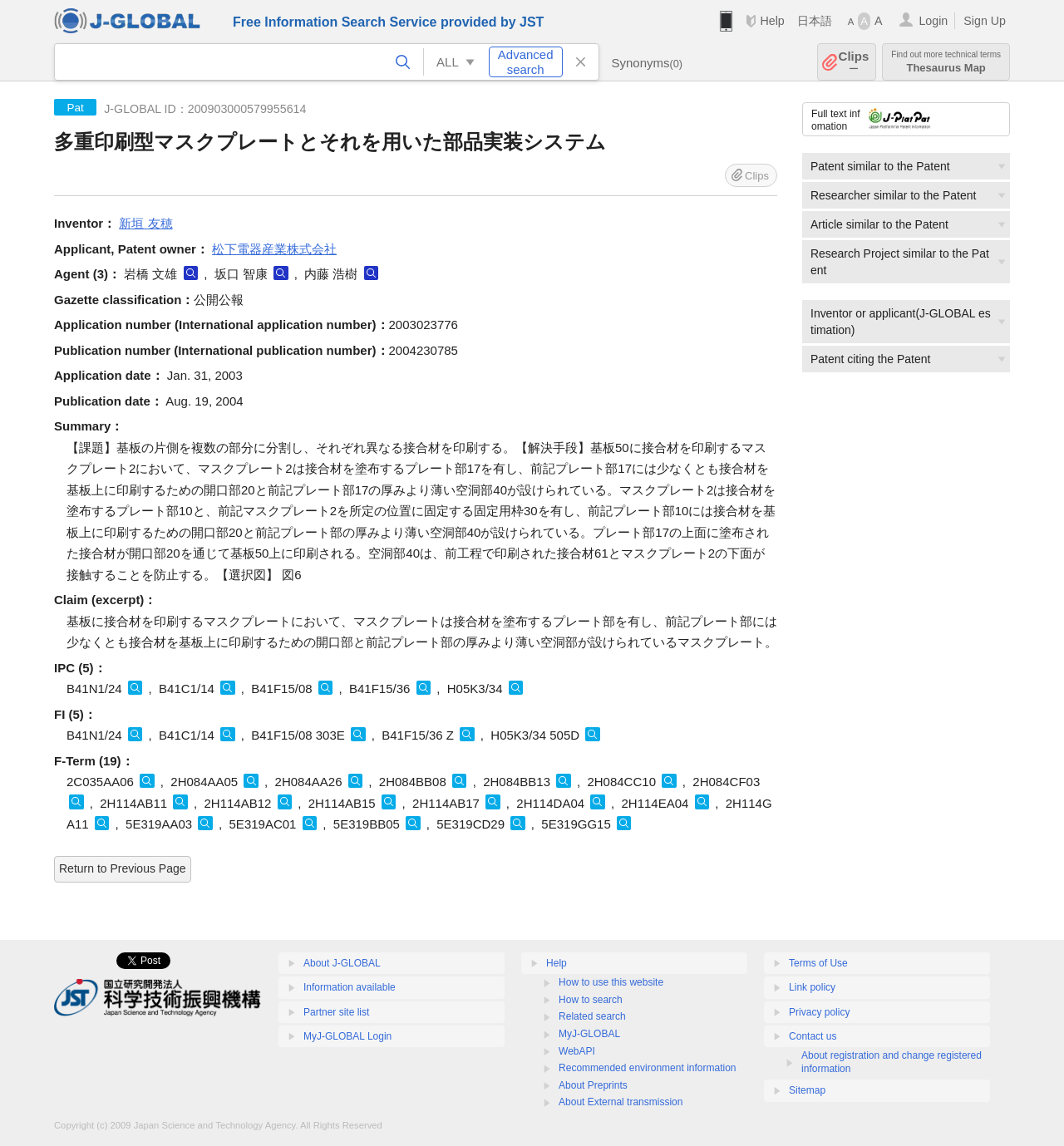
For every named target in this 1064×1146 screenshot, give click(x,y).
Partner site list (336, 1012)
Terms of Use (818, 963)
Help (772, 20)
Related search (592, 1016)
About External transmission (620, 1102)
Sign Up (984, 20)
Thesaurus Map (946, 62)
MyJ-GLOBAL (589, 1034)
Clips (854, 62)
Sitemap (807, 1090)
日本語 (814, 20)
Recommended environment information (647, 1068)
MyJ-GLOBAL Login (347, 1036)
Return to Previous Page (122, 868)
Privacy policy (819, 1012)
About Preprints (593, 1085)
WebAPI (577, 1051)
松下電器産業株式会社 (274, 249)
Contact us (812, 1036)
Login (933, 20)
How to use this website (611, 982)
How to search (591, 1000)
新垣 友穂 (145, 223)
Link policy (812, 987)
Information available (349, 987)
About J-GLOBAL (342, 963)
